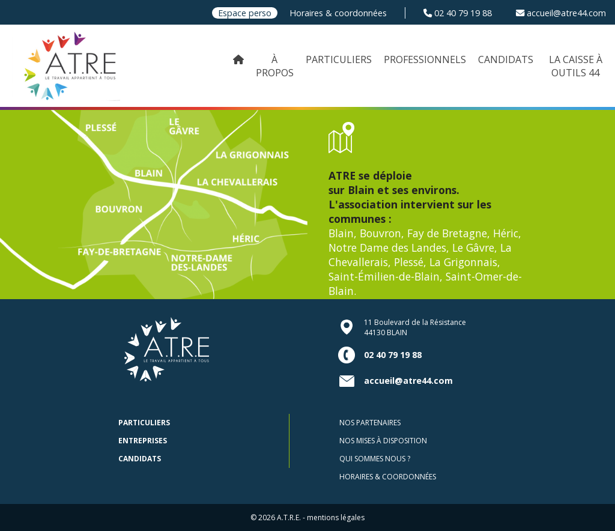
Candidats (139, 459)
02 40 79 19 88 (457, 13)
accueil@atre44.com (561, 13)
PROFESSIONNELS (425, 59)
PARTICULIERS (339, 59)
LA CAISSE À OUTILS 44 (575, 66)
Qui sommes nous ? (374, 459)
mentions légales (336, 517)
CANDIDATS (505, 59)
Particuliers (144, 422)
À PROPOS (275, 66)
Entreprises (142, 440)
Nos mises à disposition (383, 440)
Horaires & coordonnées (338, 13)
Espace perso (244, 13)
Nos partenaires (370, 422)
